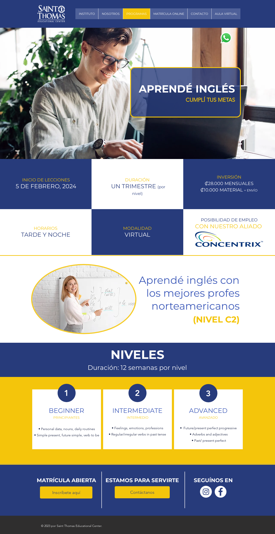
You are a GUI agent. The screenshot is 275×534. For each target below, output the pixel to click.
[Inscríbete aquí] (66, 492)
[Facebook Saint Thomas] (220, 492)
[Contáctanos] (142, 492)
